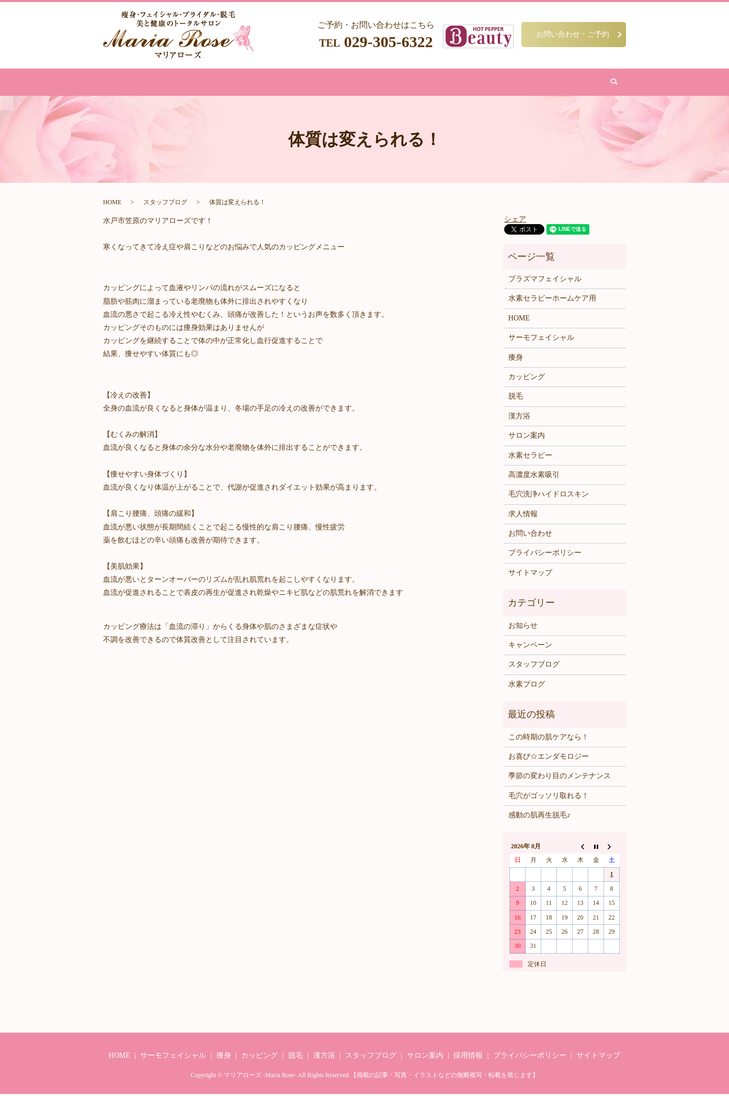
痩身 (226, 83)
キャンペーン (530, 647)
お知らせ (523, 628)
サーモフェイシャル (541, 340)
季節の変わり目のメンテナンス (559, 778)
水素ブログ (526, 686)
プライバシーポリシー (545, 555)
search (538, 83)
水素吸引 (409, 83)
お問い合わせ (499, 83)
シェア (515, 221)
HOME (198, 83)
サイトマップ (530, 575)
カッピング (368, 83)
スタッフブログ (165, 204)
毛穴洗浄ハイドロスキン (548, 496)
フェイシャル (264, 83)
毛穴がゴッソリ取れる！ (548, 798)
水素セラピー (530, 457)
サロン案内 (451, 83)
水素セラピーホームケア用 (552, 300)
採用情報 (468, 1057)
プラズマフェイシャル (545, 281)
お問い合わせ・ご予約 (572, 34)
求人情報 (523, 516)
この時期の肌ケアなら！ (548, 739)
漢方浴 (330, 83)
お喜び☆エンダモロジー (548, 758)
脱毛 (302, 83)
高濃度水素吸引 (534, 477)
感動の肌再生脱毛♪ (539, 817)
